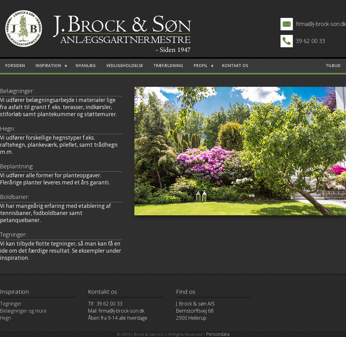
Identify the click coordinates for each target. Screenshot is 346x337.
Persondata (218, 334)
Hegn (5, 317)
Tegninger (11, 303)
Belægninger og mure (23, 310)
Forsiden (15, 65)
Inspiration (48, 65)
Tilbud (333, 65)
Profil (201, 65)
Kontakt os (235, 65)
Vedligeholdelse (124, 65)
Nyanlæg (86, 65)
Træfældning (168, 65)
